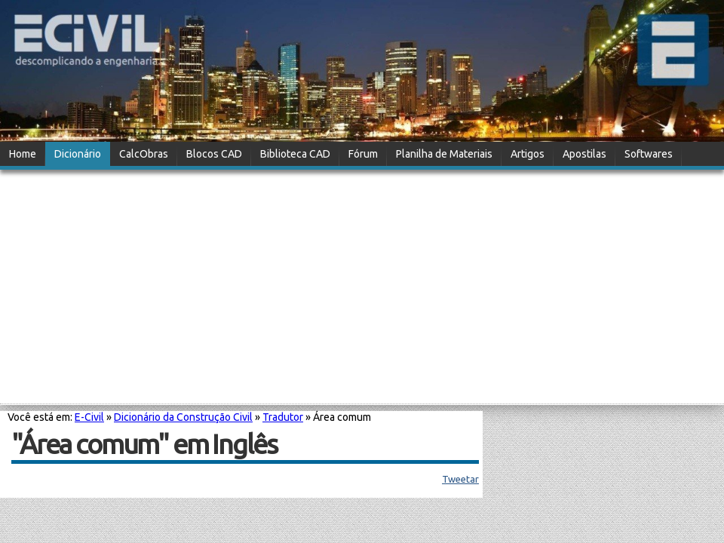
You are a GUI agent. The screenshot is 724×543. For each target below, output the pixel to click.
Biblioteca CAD (295, 154)
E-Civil (89, 417)
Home (22, 154)
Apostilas (584, 154)
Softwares (648, 154)
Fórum (363, 154)
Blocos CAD (214, 154)
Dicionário (77, 154)
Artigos (528, 154)
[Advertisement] (362, 288)
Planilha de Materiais (444, 154)
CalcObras (143, 154)
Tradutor (282, 417)
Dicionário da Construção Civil (183, 417)
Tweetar (460, 479)
